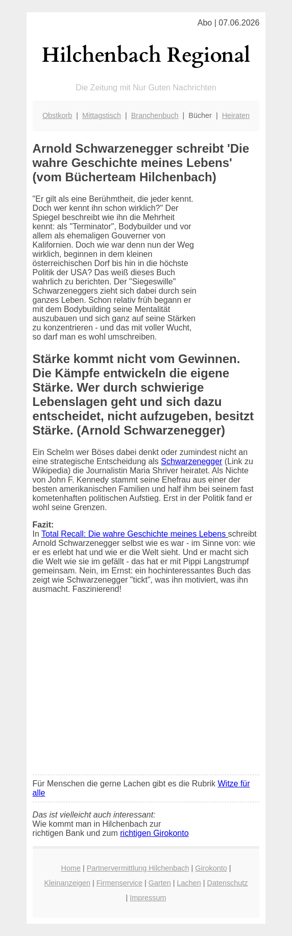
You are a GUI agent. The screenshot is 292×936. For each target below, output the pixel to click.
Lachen (189, 883)
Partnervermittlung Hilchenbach (138, 868)
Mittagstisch (101, 115)
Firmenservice (119, 883)
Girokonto (211, 868)
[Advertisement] (146, 690)
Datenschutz (227, 883)
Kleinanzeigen (67, 883)
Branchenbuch (155, 115)
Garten (160, 883)
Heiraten (236, 115)
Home (71, 868)
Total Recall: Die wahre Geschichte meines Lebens (134, 534)
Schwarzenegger (191, 461)
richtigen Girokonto (154, 833)
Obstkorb (57, 115)
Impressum (148, 898)
